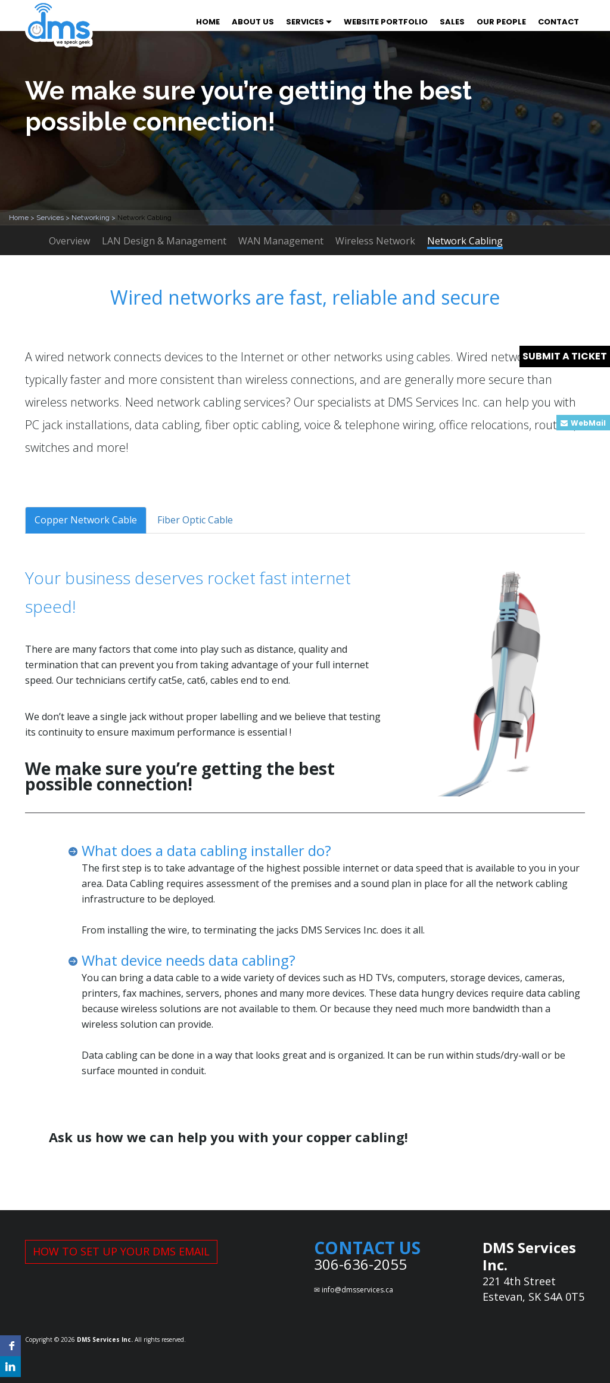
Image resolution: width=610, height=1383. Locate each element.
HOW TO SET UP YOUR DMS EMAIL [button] (121, 1251)
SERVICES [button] (309, 21)
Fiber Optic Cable (195, 519)
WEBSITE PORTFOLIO (386, 21)
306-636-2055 (360, 1264)
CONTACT (558, 21)
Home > (22, 217)
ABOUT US (253, 21)
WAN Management (280, 240)
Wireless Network (375, 240)
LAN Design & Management (164, 240)
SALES (452, 21)
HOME (208, 21)
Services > (53, 217)
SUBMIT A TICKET (564, 356)
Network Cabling (465, 241)
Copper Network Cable (86, 519)
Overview (69, 240)
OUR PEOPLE (501, 21)
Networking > (94, 217)
